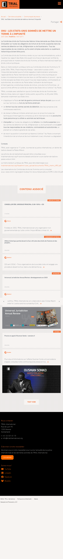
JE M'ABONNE (7, 457)
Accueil (3, 16)
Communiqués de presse (32, 16)
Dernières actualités (14, 16)
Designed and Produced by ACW (9, 502)
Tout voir (31, 402)
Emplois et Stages (54, 200)
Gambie (9, 352)
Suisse (9, 221)
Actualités (56, 273)
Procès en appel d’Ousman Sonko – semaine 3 (19, 336)
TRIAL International (10, 499)
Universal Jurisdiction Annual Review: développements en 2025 (26, 277)
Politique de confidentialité (24, 499)
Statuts (36, 499)
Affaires (57, 332)
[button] (3, 301)
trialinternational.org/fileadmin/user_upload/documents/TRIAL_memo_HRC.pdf (31, 165)
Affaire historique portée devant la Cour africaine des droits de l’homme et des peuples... (30, 242)
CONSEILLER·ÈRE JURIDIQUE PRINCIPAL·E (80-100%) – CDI (24, 204)
